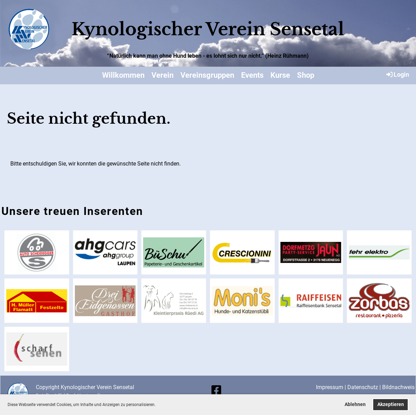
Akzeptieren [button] (390, 404)
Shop (305, 75)
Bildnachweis (398, 387)
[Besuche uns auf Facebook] (216, 390)
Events (252, 75)
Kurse (280, 75)
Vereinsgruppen (207, 75)
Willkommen (123, 75)
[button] (157, 405)
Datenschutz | (364, 387)
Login (397, 74)
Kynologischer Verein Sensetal (207, 29)
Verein (162, 75)
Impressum (329, 387)
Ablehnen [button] (355, 404)
